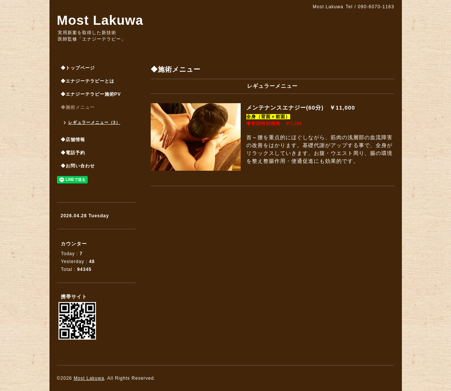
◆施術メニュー (78, 107)
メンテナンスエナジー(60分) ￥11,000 (303, 107)
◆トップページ (78, 68)
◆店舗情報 (73, 139)
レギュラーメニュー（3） (94, 122)
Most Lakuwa (100, 20)
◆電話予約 (73, 152)
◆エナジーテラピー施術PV (91, 94)
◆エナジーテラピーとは (87, 81)
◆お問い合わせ (78, 165)
